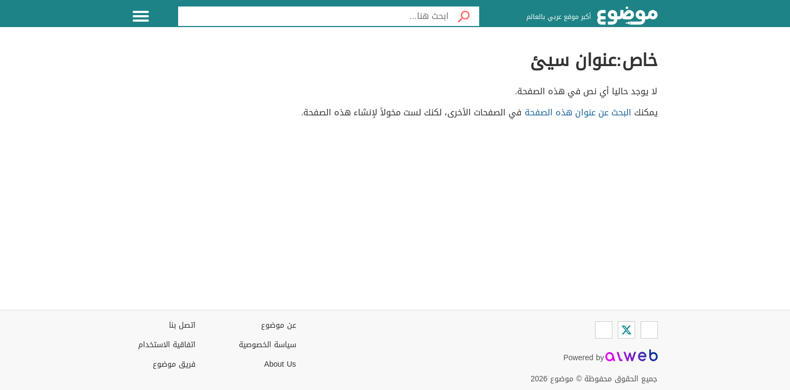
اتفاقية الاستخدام (166, 344)
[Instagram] (603, 330)
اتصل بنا (182, 325)
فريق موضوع (174, 364)
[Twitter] (626, 330)
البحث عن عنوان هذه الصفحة (578, 112)
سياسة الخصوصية (267, 344)
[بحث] (464, 16)
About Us (280, 364)
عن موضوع (278, 325)
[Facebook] (649, 330)
